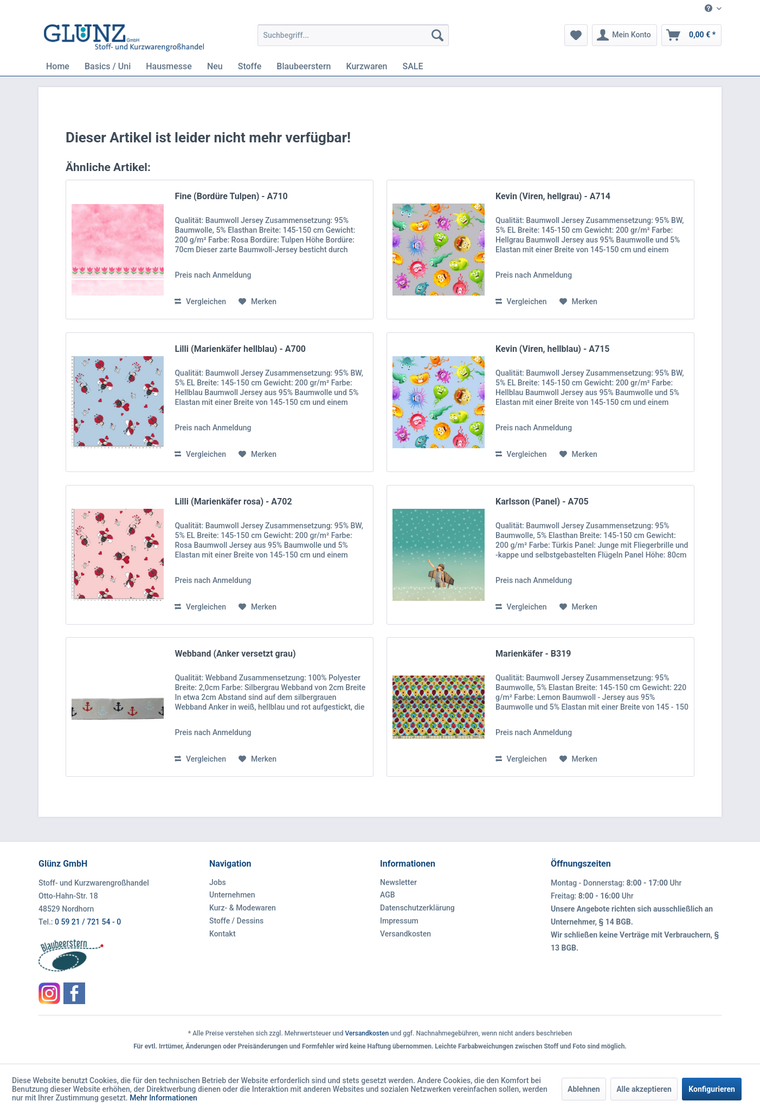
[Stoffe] (249, 66)
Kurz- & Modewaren (242, 907)
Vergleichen (200, 301)
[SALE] (413, 66)
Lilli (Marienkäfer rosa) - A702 (233, 501)
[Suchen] (437, 35)
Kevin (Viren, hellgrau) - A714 (552, 196)
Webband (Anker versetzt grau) (235, 653)
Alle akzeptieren (644, 1089)
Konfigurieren (711, 1089)
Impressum (399, 920)
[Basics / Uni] (107, 66)
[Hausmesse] (168, 66)
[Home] (57, 66)
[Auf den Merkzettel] (257, 301)
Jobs (217, 882)
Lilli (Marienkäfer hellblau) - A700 (240, 349)
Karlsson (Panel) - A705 (542, 501)
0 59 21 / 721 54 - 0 (88, 922)
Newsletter (398, 882)
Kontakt (222, 933)
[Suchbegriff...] (353, 35)
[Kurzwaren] (366, 66)
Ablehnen (584, 1089)
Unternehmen (232, 894)
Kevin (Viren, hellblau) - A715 (552, 349)
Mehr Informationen (163, 1097)
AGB (387, 894)
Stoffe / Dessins (236, 920)
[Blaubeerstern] (303, 66)
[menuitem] (709, 9)
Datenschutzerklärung (417, 907)
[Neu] (214, 66)
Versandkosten (405, 933)
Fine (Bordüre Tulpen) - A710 (231, 196)
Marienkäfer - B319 (533, 653)
